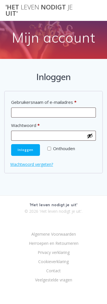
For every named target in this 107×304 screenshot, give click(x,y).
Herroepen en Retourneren (53, 243)
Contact (53, 270)
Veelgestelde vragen (53, 280)
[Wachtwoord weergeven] (90, 136)
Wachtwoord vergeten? (31, 164)
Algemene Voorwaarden (53, 234)
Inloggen (25, 150)
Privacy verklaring (54, 252)
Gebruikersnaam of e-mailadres (52, 101)
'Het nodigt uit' (39, 10)
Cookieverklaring (53, 261)
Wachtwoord (33, 124)
